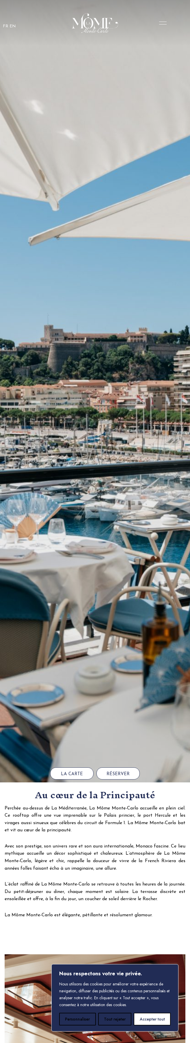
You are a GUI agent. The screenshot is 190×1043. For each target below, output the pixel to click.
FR (5, 26)
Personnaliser (77, 1019)
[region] (114, 997)
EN (13, 26)
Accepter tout (152, 1019)
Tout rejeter (115, 1019)
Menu (161, 23)
